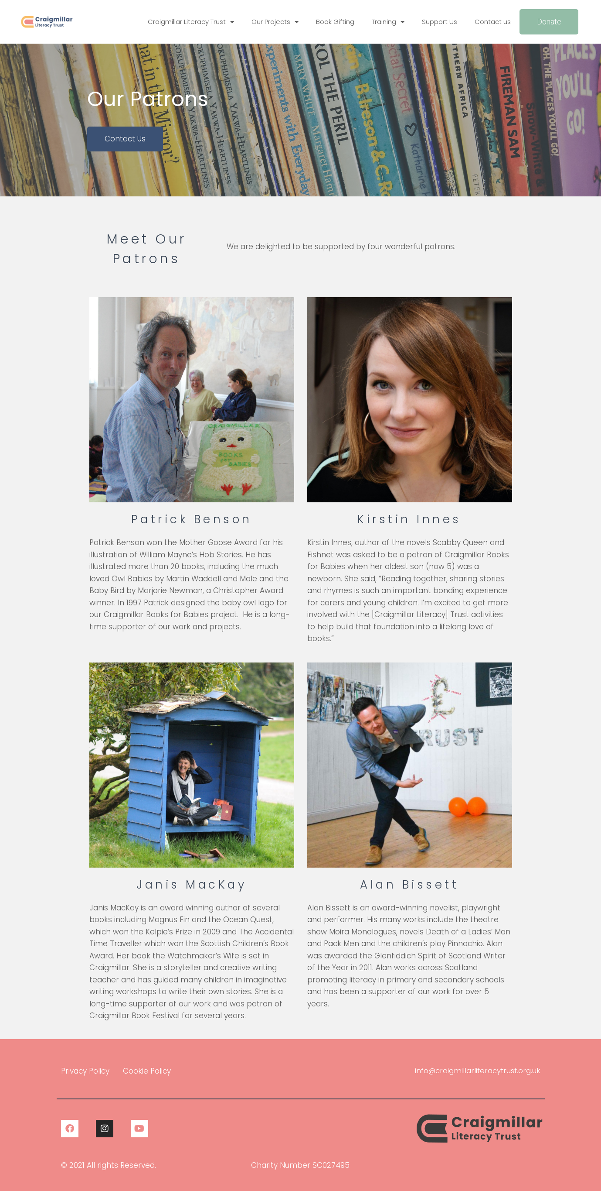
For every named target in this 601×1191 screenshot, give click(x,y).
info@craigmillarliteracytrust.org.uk (476, 1070)
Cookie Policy (147, 1071)
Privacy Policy (85, 1071)
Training (388, 22)
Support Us (439, 21)
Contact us (493, 21)
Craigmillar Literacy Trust (191, 22)
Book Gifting (335, 21)
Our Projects (275, 22)
